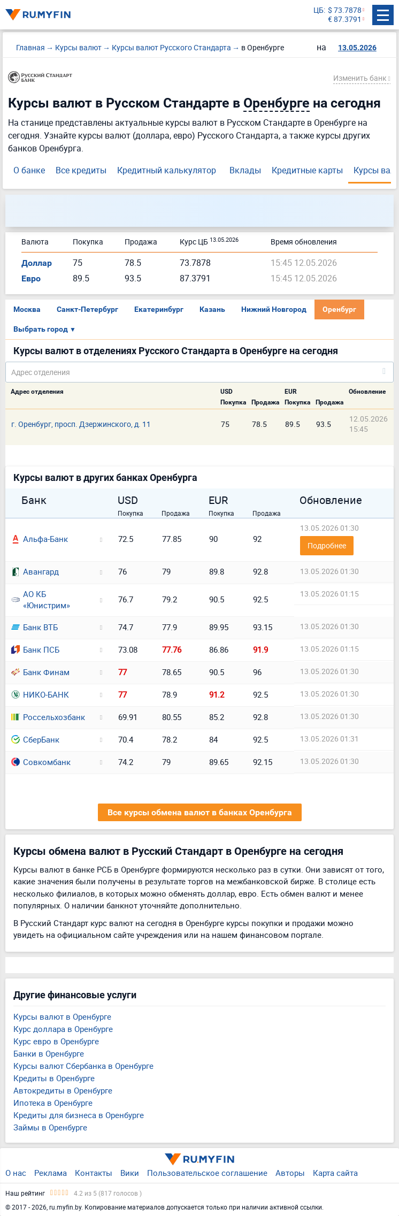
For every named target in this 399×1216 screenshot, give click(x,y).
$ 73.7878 (345, 10)
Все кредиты (81, 170)
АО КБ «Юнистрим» (40, 599)
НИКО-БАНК (40, 694)
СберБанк (35, 739)
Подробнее (327, 545)
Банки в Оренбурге (48, 1053)
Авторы (290, 1172)
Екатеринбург (158, 309)
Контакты (93, 1172)
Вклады (245, 170)
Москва (27, 309)
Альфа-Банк (39, 538)
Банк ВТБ (34, 627)
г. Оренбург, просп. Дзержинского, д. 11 (81, 424)
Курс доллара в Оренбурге (63, 1029)
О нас (15, 1172)
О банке (29, 170)
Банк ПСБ (35, 649)
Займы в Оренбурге (50, 1127)
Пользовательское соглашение (207, 1172)
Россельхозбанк (48, 717)
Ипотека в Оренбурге (53, 1102)
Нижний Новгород (273, 309)
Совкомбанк (41, 761)
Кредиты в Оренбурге (54, 1078)
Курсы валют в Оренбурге (62, 1016)
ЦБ (318, 10)
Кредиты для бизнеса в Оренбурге (78, 1115)
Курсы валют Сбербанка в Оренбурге (83, 1065)
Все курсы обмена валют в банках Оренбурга (200, 812)
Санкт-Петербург (87, 309)
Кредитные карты (307, 170)
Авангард (35, 571)
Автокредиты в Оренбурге (62, 1090)
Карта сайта (335, 1172)
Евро (31, 278)
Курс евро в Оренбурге (56, 1041)
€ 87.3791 (345, 19)
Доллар (36, 263)
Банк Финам (40, 672)
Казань (212, 309)
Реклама (50, 1172)
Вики (129, 1172)
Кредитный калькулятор (166, 170)
